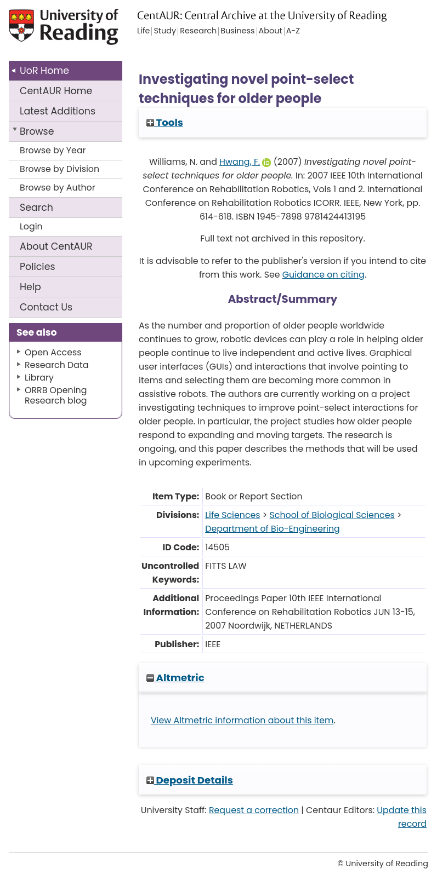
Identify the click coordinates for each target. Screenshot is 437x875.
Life (143, 31)
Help (30, 286)
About (56, 246)
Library (39, 377)
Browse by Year (53, 150)
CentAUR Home (56, 90)
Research (198, 31)
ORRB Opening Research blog (56, 395)
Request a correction (254, 810)
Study (165, 31)
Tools (164, 122)
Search (36, 207)
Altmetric (175, 677)
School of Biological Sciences (332, 515)
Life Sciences (232, 515)
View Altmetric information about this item (242, 720)
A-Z (293, 31)
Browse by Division (59, 169)
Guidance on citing (323, 274)
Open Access (53, 352)
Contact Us (46, 307)
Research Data (56, 365)
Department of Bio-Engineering (272, 528)
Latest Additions (57, 111)
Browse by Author (57, 187)
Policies (37, 266)
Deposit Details (189, 780)
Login (31, 226)
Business (237, 31)
